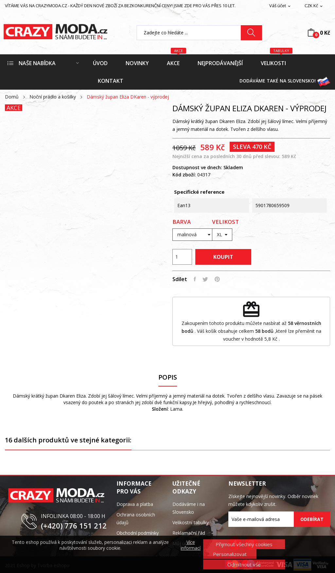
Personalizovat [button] (230, 554)
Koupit (223, 256)
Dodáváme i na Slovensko (188, 508)
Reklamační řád (188, 533)
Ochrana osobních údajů (135, 518)
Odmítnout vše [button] (244, 564)
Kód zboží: (184, 174)
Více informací (191, 545)
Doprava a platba (134, 504)
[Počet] (182, 257)
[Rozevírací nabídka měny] (314, 6)
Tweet (205, 279)
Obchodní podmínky (137, 533)
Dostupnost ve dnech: (197, 167)
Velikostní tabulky (190, 522)
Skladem (233, 167)
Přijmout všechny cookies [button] (244, 544)
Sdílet (194, 279)
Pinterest (217, 279)
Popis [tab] (167, 377)
